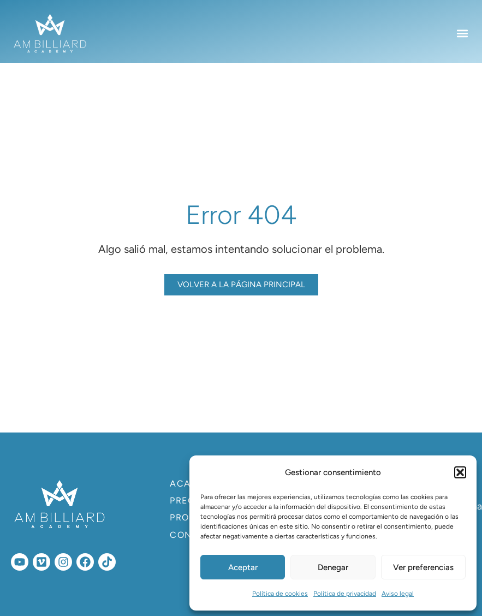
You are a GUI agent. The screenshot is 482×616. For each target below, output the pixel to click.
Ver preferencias (423, 567)
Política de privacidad (344, 593)
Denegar (333, 567)
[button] (460, 472)
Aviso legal (398, 593)
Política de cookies (280, 593)
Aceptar (243, 567)
